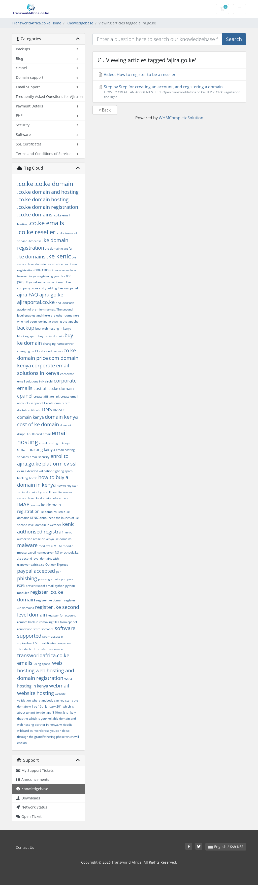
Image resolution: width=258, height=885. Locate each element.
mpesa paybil (26, 552)
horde (33, 478)
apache (73, 321)
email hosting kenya (36, 449)
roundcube (24, 629)
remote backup (27, 622)
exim (20, 471)
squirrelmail (25, 643)
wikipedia (66, 724)
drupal (21, 434)
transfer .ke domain (49, 649)
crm (67, 403)
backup (25, 327)
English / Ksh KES (225, 846)
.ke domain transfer (59, 248)
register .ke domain (49, 600)
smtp (36, 629)
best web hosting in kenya (53, 328)
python (59, 586)
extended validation (38, 471)
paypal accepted (36, 570)
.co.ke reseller (36, 232)
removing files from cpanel (58, 622)
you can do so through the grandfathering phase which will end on (48, 736)
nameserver (45, 552)
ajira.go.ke (51, 294)
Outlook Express (56, 564)
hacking (22, 478)
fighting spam (63, 471)
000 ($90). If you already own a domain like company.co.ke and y (44, 282)
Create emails (54, 403)
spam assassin (52, 636)
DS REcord (34, 434)
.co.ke (25, 183)
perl (58, 571)
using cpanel (42, 664)
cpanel (25, 395)
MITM (58, 546)
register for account (62, 615)
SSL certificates (45, 643)
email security (39, 457)
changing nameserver (58, 343)
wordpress (42, 730)
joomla (35, 505)
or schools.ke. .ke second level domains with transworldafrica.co (48, 558)
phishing (27, 578)
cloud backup (53, 351)
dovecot (65, 425)
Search (234, 39)
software (47, 629)
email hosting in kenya (54, 443)
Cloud (39, 351)
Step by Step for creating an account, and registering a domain (169, 91)
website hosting (35, 693)
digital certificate (29, 410)
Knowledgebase (80, 23)
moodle (68, 546)
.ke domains (31, 256)
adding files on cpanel (62, 288)
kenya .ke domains (59, 539)
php (63, 579)
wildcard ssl (25, 730)
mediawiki (46, 546)
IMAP (23, 504)
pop (70, 579)
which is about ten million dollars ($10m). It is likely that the (46, 712)
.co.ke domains (34, 214)
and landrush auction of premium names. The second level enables (45, 309)
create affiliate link (46, 396)
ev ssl (70, 463)
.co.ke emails (46, 223)
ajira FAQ (27, 294)
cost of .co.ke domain (54, 388)
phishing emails (49, 579)
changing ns (25, 351)
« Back (105, 110)
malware (27, 545)
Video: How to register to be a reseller (137, 74)
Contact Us (25, 847)
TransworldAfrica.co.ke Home (36, 23)
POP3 (21, 586)
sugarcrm (64, 643)
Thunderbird (26, 649)
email (47, 434)
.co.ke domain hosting (43, 199)
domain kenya (30, 417)
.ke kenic (59, 256)
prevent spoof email (40, 586)
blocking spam (27, 336)
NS (57, 552)
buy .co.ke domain (50, 336)
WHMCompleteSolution (181, 118)
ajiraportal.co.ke (36, 302)
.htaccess (34, 241)
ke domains (49, 512)
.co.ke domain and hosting (48, 191)
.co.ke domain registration (47, 207)
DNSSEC (59, 410)
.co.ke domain (53, 183)
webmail (59, 685)
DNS (47, 409)
